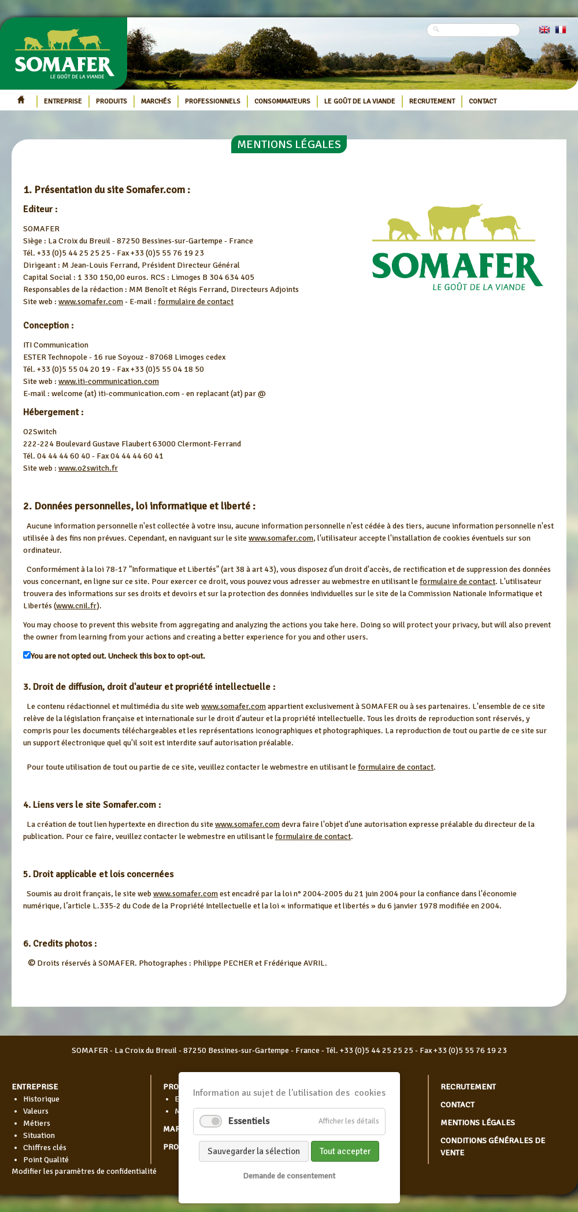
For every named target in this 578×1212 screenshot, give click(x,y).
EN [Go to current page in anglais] (544, 29)
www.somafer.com (90, 301)
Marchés (156, 101)
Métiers (36, 1123)
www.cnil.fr (76, 606)
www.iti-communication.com (108, 381)
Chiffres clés (44, 1147)
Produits (111, 101)
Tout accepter (345, 1151)
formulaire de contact (196, 301)
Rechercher (513, 35)
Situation (39, 1135)
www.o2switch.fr (88, 468)
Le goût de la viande (359, 101)
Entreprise (63, 101)
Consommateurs (282, 101)
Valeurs (36, 1111)
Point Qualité (46, 1160)
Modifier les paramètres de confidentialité (84, 1171)
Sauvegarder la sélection (254, 1151)
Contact (483, 101)
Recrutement (432, 101)
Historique (41, 1099)
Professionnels (212, 101)
